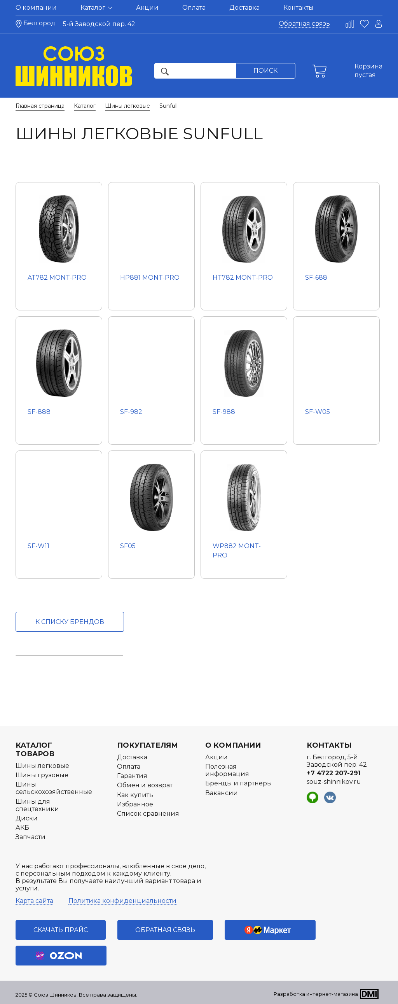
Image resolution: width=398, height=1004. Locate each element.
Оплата (194, 7)
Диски (27, 818)
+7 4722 (334, 773)
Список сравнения (148, 813)
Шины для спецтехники (37, 805)
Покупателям (147, 745)
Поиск (265, 70)
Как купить (135, 795)
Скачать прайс (60, 930)
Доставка (244, 7)
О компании (36, 7)
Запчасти (30, 837)
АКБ (22, 827)
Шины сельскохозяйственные (54, 788)
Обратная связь (304, 23)
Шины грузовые (42, 775)
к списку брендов (69, 622)
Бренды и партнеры (238, 783)
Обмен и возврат (145, 785)
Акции (147, 7)
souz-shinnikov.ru (334, 781)
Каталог (96, 7)
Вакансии (221, 793)
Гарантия (132, 776)
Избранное (135, 804)
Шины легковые (42, 765)
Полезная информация (227, 770)
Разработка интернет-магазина (316, 994)
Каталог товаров (35, 749)
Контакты (298, 7)
